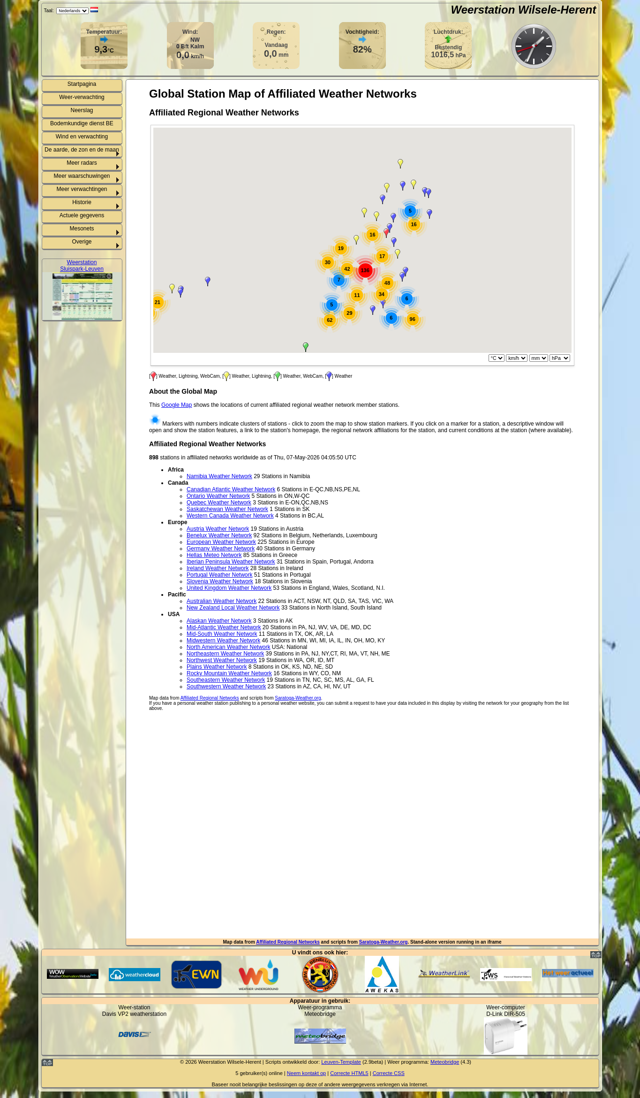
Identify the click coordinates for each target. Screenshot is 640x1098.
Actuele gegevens (82, 215)
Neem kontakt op (306, 1073)
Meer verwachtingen (81, 189)
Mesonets (81, 228)
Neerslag (81, 110)
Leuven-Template (341, 1062)
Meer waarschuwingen (81, 176)
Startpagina (82, 84)
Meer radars (82, 163)
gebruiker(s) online (261, 1073)
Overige (81, 241)
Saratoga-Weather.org (383, 942)
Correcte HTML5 (349, 1073)
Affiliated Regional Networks (288, 942)
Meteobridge (444, 1062)
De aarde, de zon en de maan (82, 149)
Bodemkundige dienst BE (81, 123)
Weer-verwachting (81, 97)
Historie (81, 202)
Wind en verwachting (82, 136)
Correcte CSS (389, 1073)
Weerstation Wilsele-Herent (523, 9)
